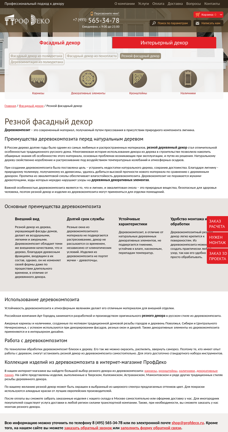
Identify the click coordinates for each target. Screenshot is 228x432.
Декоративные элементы (88, 93)
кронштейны (168, 371)
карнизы (150, 371)
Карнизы (38, 93)
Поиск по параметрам (173, 23)
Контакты (212, 3)
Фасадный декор (59, 42)
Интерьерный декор (164, 42)
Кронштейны (138, 93)
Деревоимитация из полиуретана (37, 62)
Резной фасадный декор (140, 56)
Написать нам (211, 23)
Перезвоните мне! (106, 13)
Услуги (143, 3)
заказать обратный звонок (88, 427)
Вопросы (193, 3)
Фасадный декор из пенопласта (92, 56)
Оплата (158, 3)
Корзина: (209, 15)
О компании (124, 3)
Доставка (175, 3)
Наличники (188, 93)
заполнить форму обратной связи (150, 427)
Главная (10, 106)
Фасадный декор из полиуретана (36, 56)
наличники (187, 371)
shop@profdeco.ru (188, 422)
